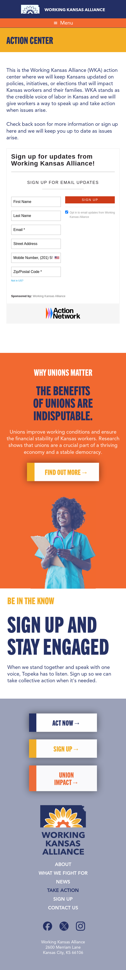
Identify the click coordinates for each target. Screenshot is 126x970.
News (63, 882)
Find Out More (63, 482)
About (63, 864)
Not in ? (17, 280)
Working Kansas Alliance (63, 9)
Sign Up (63, 899)
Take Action (63, 890)
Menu (66, 23)
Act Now (62, 733)
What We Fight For (63, 873)
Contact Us (63, 908)
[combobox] (57, 258)
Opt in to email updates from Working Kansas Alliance (90, 215)
